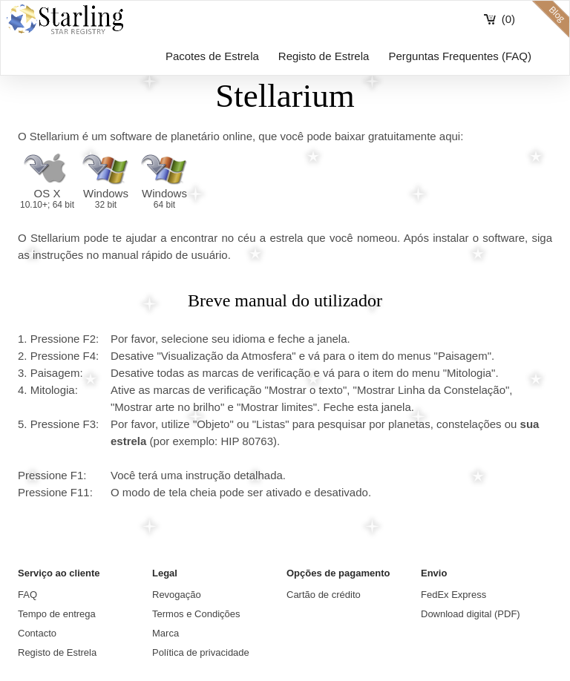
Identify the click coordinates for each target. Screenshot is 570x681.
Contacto (37, 633)
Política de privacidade (200, 652)
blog (550, 19)
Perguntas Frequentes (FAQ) (459, 56)
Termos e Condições (196, 613)
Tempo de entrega (57, 613)
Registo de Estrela (324, 56)
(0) (508, 19)
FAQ (27, 594)
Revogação (176, 594)
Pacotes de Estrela (212, 56)
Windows (106, 198)
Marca (165, 633)
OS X (47, 198)
